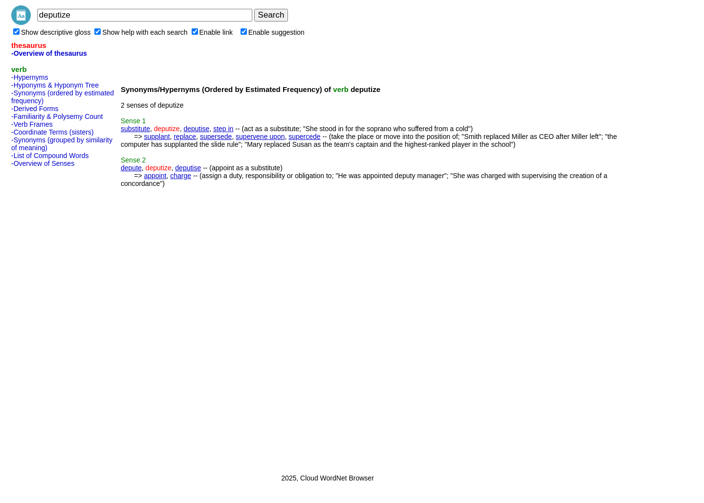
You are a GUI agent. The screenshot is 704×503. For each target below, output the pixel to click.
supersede (216, 136)
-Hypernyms (29, 77)
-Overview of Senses (42, 163)
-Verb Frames (32, 124)
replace (185, 136)
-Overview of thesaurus (49, 53)
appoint (155, 176)
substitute (135, 129)
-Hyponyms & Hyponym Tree (55, 85)
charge (180, 176)
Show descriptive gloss (51, 32)
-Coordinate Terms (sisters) (52, 132)
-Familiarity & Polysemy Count (57, 116)
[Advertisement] (50, 317)
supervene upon (260, 136)
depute (131, 168)
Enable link (212, 32)
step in (223, 129)
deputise (196, 129)
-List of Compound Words (49, 156)
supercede (304, 136)
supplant (157, 136)
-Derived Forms (34, 109)
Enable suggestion (273, 32)
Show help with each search (140, 32)
